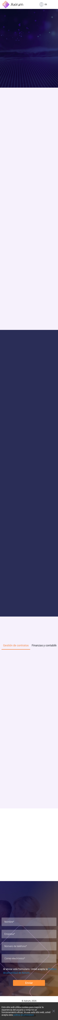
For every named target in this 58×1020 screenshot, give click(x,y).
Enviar (29, 982)
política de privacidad (23, 1015)
